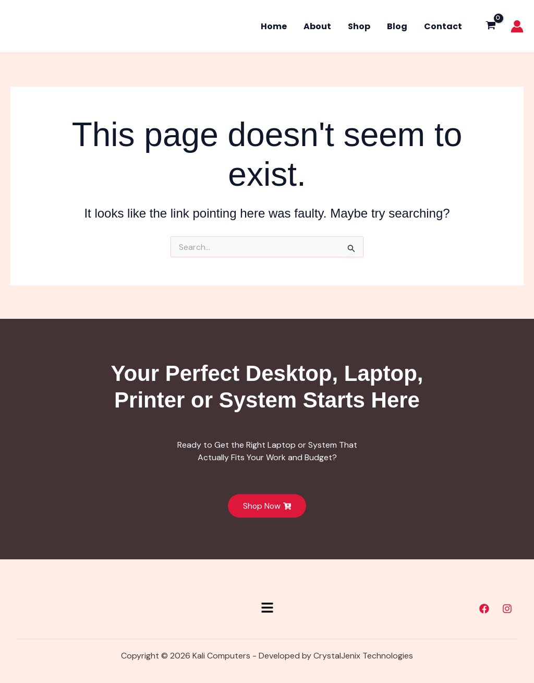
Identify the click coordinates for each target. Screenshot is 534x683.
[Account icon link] (517, 26)
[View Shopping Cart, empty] (490, 26)
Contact (443, 26)
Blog (397, 26)
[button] (267, 608)
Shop (359, 26)
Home (274, 26)
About (317, 26)
